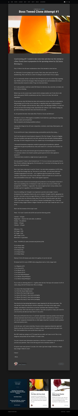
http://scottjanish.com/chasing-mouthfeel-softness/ (27, 122)
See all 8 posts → (17, 405)
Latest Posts (63, 411)
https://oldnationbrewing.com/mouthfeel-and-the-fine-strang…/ (41, 132)
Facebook (68, 411)
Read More (61, 363)
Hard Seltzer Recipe (18, 396)
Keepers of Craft (11, 411)
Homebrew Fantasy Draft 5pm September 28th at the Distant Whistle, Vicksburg (17, 392)
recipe (43, 9)
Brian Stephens (23, 363)
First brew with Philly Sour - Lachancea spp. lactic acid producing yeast (17, 401)
